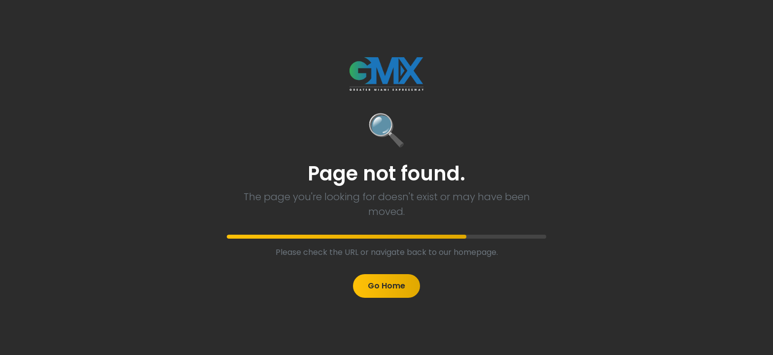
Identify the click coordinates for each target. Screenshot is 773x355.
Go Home (386, 285)
